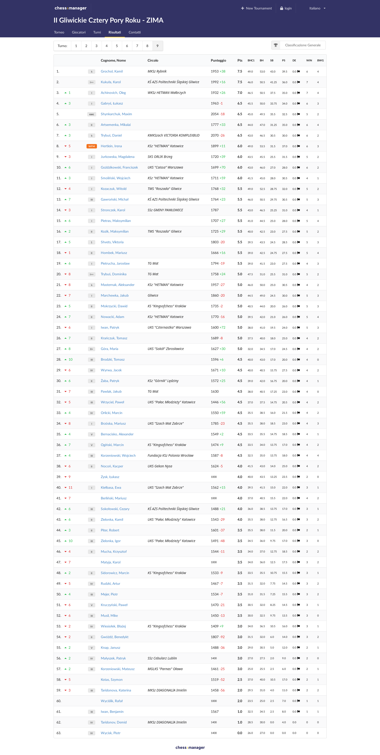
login (286, 8)
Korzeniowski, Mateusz (118, 669)
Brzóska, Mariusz (113, 423)
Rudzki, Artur (110, 583)
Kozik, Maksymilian (115, 231)
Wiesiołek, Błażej (113, 626)
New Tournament (256, 8)
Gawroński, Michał (114, 199)
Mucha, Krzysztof (114, 551)
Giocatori (79, 32)
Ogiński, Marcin (112, 445)
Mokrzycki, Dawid (114, 306)
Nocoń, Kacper (112, 466)
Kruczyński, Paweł (114, 605)
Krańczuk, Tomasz (114, 338)
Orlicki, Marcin (111, 413)
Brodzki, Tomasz (113, 359)
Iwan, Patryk (110, 327)
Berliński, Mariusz (114, 498)
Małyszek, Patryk (113, 658)
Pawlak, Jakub (111, 391)
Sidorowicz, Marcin (115, 573)
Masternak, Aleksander (118, 285)
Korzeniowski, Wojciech (118, 455)
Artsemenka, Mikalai (116, 124)
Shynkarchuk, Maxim (116, 114)
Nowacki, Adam (112, 317)
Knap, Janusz (110, 647)
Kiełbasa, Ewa (111, 487)
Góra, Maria (109, 349)
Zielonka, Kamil (112, 519)
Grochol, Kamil (112, 71)
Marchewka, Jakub (115, 295)
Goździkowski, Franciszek (119, 167)
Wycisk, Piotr (110, 733)
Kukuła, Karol (111, 82)
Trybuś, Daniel (111, 135)
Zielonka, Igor (111, 541)
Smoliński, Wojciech (115, 178)
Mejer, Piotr (109, 594)
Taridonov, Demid (114, 722)
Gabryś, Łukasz (112, 103)
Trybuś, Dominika (114, 274)
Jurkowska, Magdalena (118, 156)
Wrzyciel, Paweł (112, 402)
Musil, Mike (109, 615)
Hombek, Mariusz (114, 253)
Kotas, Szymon (112, 679)
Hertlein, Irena (111, 146)
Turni (97, 32)
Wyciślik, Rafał (112, 701)
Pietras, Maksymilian (116, 221)
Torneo (59, 32)
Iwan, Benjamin (112, 711)
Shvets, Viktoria (112, 242)
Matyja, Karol (110, 562)
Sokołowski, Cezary (115, 509)
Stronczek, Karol (113, 210)
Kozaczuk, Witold (114, 189)
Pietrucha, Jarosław (115, 263)
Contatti (135, 32)
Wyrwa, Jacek (111, 370)
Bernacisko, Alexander (117, 434)
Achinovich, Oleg (113, 92)
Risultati (115, 32)
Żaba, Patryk (110, 381)
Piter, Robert (110, 530)
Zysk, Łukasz (110, 477)
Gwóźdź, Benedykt (114, 637)
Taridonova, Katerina (116, 690)
